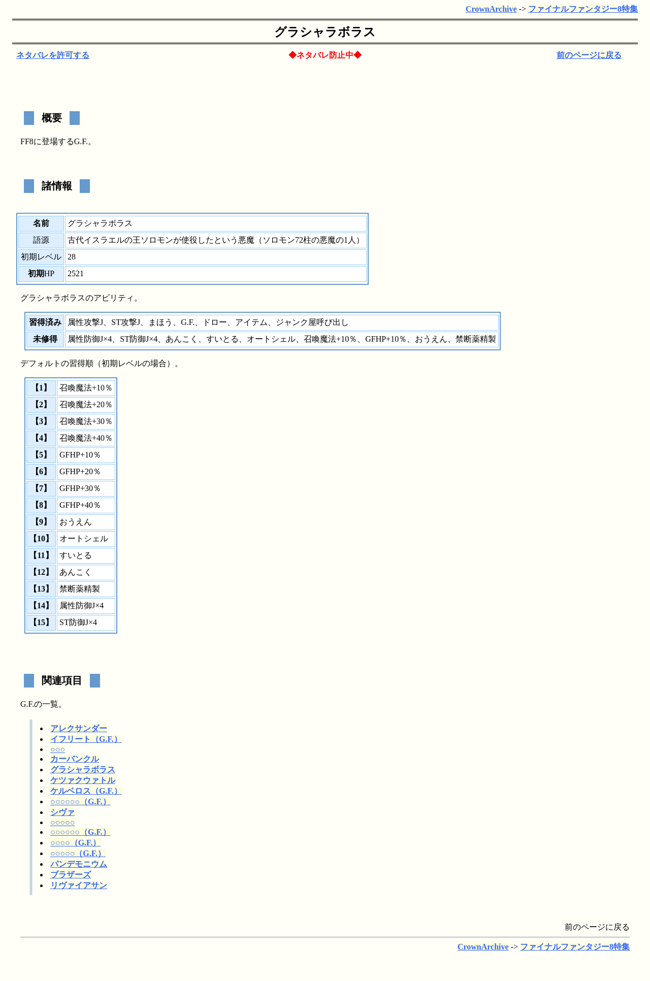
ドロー (215, 322)
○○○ (57, 749)
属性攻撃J (85, 322)
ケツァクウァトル (82, 780)
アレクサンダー (78, 728)
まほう (160, 322)
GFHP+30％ (80, 488)
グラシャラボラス (82, 769)
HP (49, 273)
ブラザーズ (70, 874)
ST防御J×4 (138, 339)
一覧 (50, 704)
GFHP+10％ (386, 339)
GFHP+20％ (80, 471)
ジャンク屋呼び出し (312, 322)
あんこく (182, 339)
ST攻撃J (125, 322)
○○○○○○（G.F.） (80, 801)
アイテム (251, 322)
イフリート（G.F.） (86, 739)
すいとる (222, 339)
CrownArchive (491, 9)
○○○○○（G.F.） (78, 853)
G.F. (81, 141)
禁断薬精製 (476, 339)
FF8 (27, 141)
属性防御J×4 (90, 339)
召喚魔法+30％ (86, 421)
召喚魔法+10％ (330, 339)
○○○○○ (62, 822)
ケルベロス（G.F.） (86, 791)
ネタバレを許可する (52, 55)
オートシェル (271, 339)
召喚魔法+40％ (86, 438)
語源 (41, 240)
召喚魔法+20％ (86, 404)
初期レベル (41, 256)
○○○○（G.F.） (75, 842)
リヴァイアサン (78, 885)
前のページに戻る (589, 55)
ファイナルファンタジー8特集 (583, 9)
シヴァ (62, 812)
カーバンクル (74, 759)
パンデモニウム (78, 864)
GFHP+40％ (80, 505)
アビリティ (113, 297)
